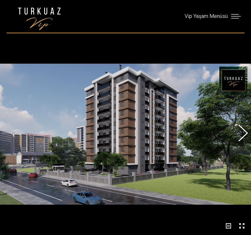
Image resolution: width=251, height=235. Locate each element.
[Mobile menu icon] (212, 16)
